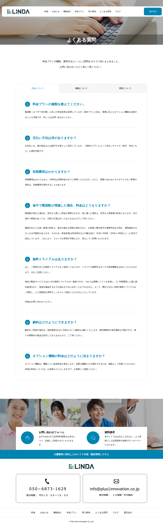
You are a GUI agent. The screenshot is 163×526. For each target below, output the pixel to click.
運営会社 (128, 512)
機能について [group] (81, 88)
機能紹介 (66, 11)
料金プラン (78, 11)
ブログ (117, 11)
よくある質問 (104, 11)
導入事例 (91, 11)
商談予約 (146, 11)
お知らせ (55, 11)
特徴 (45, 11)
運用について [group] (125, 88)
